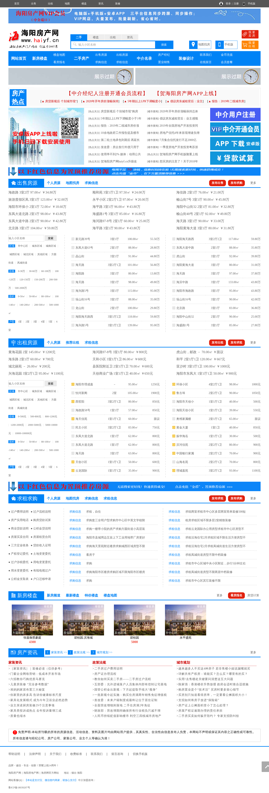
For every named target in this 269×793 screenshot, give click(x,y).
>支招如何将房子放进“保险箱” (198, 700)
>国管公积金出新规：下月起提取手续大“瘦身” (124, 689)
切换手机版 (140, 754)
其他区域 (42, 254)
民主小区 (81, 427)
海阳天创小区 (185, 410)
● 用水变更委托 (18, 570)
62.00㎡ (133, 436)
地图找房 (204, 44)
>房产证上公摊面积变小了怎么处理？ (203, 705)
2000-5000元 (34, 424)
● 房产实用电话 (18, 520)
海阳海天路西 (84, 316)
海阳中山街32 (185, 316)
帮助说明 (14, 754)
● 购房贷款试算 (41, 520)
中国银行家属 (185, 453)
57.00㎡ (133, 410)
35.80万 (256, 247)
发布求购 (236, 182)
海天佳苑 (81, 418)
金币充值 (227, 54)
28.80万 (155, 247)
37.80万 (256, 273)
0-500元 (22, 416)
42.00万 (256, 299)
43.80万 (256, 282)
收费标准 (76, 754)
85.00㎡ (234, 325)
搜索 (164, 44)
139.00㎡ (133, 325)
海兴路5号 (82, 290)
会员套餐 (227, 62)
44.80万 (155, 256)
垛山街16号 (82, 299)
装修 (117, 3)
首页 (16, 3)
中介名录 (144, 58)
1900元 (155, 393)
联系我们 (206, 54)
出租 (50, 3)
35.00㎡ (133, 470)
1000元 (256, 384)
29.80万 (155, 308)
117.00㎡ (233, 239)
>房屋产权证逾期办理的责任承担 (200, 710)
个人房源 (53, 183)
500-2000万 (21, 287)
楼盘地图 (59, 54)
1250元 (155, 384)
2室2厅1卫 (215, 393)
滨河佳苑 (182, 444)
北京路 (180, 308)
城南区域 (51, 245)
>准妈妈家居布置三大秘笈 (26, 689)
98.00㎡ (133, 282)
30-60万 (33, 271)
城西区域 (14, 254)
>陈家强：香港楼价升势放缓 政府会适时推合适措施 (213, 684)
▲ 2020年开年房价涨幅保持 (100, 101)
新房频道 (53, 595)
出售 (33, 3)
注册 (236, 3)
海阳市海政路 (185, 290)
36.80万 (256, 308)
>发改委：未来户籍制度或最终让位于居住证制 (124, 700)
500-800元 (35, 416)
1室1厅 (114, 410)
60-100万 (46, 271)
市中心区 (23, 245)
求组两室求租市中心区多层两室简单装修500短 (215, 511)
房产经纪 (164, 54)
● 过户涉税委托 (18, 562)
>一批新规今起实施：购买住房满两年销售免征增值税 (129, 694)
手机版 (251, 3)
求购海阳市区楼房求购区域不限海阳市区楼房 (115, 572)
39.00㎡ (234, 410)
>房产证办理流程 (104, 673)
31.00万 (256, 265)
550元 (257, 410)
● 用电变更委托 (41, 562)
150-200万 (39, 279)
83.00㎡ (234, 308)
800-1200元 (51, 416)
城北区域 (28, 254)
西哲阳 (79, 401)
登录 (228, 3)
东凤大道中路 (185, 247)
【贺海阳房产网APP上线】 (187, 93)
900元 (156, 470)
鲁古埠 (180, 393)
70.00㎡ (234, 453)
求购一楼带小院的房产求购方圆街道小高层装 (115, 528)
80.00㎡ (133, 273)
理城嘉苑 (182, 470)
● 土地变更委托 (41, 553)
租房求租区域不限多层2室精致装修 (208, 520)
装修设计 (186, 58)
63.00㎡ (133, 453)
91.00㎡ (133, 256)
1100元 (256, 470)
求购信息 (101, 62)
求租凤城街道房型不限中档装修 (206, 554)
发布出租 (217, 342)
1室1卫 (215, 427)
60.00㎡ (133, 418)
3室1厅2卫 (114, 316)
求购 (89, 563)
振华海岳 (182, 436)
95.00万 (155, 290)
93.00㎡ (234, 470)
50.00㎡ (133, 462)
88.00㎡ (133, 247)
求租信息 (122, 62)
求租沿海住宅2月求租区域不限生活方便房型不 (215, 537)
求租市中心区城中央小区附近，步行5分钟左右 (215, 563)
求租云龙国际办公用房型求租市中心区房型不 (214, 528)
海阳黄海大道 (185, 265)
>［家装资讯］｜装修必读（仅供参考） (36, 668)
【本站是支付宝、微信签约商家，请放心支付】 (51, 780)
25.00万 (256, 316)
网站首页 (18, 58)
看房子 (90, 554)
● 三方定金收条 (18, 545)
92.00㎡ (234, 256)
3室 (35, 321)
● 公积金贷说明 (41, 528)
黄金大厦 (182, 427)
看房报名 (59, 62)
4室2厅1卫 (215, 384)
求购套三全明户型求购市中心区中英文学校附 (115, 520)
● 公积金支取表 (18, 579)
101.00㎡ (133, 265)
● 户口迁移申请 (41, 579)
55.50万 (155, 239)
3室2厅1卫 (114, 265)
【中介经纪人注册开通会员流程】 (107, 93)
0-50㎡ (21, 296)
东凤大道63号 (84, 247)
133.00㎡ (234, 282)
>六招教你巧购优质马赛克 (26, 679)
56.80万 (155, 265)
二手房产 (81, 58)
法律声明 (35, 754)
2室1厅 (114, 247)
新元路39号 (82, 239)
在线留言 (206, 62)
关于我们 (55, 754)
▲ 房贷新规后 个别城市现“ (59, 101)
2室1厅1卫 (215, 418)
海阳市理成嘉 (84, 384)
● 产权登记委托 (18, 553)
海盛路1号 (183, 325)
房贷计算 (253, 595)
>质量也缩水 (17, 715)
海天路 (79, 265)
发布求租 (236, 342)
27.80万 (256, 325)
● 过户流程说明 (41, 511)
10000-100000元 (23, 433)
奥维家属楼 (183, 418)
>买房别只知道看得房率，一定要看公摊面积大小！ (212, 694)
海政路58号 (82, 410)
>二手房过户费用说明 (107, 668)
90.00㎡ (234, 299)
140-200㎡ (24, 304)
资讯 (100, 3)
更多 (253, 182)
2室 (27, 321)
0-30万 (21, 271)
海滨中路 (182, 282)
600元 (156, 462)
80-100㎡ (46, 296)
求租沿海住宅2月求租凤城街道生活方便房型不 (215, 546)
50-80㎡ (33, 296)
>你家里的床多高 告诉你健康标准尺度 (35, 694)
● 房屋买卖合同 (18, 536)
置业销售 (164, 62)
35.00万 (155, 299)
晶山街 (79, 256)
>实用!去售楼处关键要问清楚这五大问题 (205, 679)
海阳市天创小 (185, 401)
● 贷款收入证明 (41, 545)
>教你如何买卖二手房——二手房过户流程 (121, 679)
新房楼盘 (39, 58)
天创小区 (81, 462)
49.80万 (155, 282)
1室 (20, 321)
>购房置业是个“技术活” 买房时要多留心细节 (208, 689)
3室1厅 (114, 239)
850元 (156, 401)
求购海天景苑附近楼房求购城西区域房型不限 (115, 546)
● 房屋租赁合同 (41, 536)
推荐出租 (72, 342)
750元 (156, 427)
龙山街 (79, 308)
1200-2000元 (17, 424)
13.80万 (155, 273)
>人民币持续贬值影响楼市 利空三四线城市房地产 (126, 715)
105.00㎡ (133, 393)
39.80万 (256, 256)
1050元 (256, 393)
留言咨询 (117, 754)
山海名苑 (182, 462)
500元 (257, 401)
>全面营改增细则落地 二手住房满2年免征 (121, 705)
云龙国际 (81, 470)
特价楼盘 (91, 595)
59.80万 (155, 316)
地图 (67, 3)
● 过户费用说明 (18, 511)
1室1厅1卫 (114, 418)
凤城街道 (22, 262)
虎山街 (180, 256)
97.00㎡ (234, 273)
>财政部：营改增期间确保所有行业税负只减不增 (126, 710)
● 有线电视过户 (41, 570)
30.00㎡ (234, 436)
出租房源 (122, 54)
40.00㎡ (234, 401)
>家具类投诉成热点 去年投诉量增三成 (35, 710)
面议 (157, 418)
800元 (156, 436)
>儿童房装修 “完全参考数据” (28, 684)
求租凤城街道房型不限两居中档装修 (208, 572)
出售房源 (101, 54)
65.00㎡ (234, 418)
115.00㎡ (133, 290)
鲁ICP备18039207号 (19, 787)
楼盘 (84, 3)
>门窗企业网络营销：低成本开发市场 (34, 673)
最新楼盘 (72, 595)
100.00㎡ (133, 239)
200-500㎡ (39, 304)
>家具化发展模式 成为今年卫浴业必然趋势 (38, 700)
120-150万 (24, 279)
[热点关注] (94, 111)
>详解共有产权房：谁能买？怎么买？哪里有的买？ (212, 673)
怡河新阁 (81, 393)
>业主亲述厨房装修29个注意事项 (31, 705)
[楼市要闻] (153, 111)
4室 (43, 321)
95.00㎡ (234, 290)
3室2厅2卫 (215, 239)
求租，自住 (93, 511)
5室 (50, 321)
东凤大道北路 (84, 436)
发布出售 (217, 182)
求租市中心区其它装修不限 (203, 580)
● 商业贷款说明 (18, 528)
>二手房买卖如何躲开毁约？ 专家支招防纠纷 (208, 715)
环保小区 (182, 384)
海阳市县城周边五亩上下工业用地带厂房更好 (115, 537)
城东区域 (37, 245)
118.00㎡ (133, 316)
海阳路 (79, 273)
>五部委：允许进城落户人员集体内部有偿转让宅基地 (129, 684)
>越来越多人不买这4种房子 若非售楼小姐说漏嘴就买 (213, 668)
